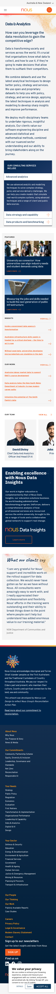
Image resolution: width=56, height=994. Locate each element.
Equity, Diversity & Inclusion (17, 758)
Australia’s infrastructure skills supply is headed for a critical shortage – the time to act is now (24, 340)
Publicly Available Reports (16, 908)
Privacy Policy (12, 923)
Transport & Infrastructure (16, 885)
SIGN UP (13, 952)
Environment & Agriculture (16, 855)
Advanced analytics (17, 176)
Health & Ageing (12, 866)
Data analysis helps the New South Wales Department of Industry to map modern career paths (23, 386)
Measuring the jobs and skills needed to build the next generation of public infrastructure (27, 301)
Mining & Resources (14, 877)
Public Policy (11, 794)
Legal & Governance (15, 928)
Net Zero (9, 769)
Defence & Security (13, 844)
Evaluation (10, 805)
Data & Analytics (12, 823)
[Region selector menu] (40, 3)
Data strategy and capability (22, 214)
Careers (9, 919)
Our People (10, 895)
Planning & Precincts (14, 881)
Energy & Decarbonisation (16, 852)
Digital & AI (10, 827)
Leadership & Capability (15, 819)
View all (43, 415)
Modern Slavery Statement (18, 932)
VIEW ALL (44, 319)
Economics (9, 801)
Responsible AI (11, 776)
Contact (9, 937)
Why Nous (9, 735)
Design (8, 830)
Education (9, 848)
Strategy (9, 790)
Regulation (10, 797)
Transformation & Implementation (20, 812)
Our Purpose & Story (14, 739)
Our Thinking (11, 899)
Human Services (12, 870)
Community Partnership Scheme (19, 754)
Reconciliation (11, 772)
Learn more (12, 271)
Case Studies (11, 911)
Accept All (42, 986)
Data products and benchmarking (25, 221)
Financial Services (13, 859)
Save (29, 986)
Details (19, 986)
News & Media (11, 742)
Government (10, 863)
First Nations (11, 808)
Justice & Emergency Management (20, 874)
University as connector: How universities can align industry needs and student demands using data (27, 263)
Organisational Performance (17, 816)
